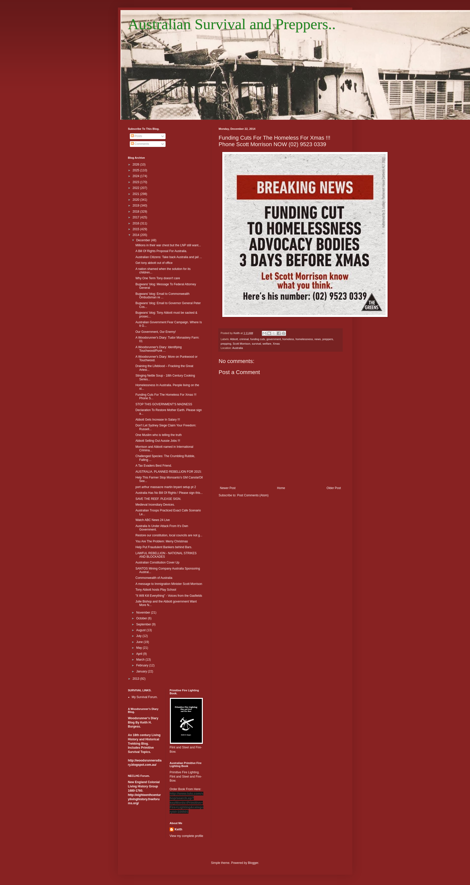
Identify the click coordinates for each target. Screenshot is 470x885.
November (143, 612)
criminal (244, 339)
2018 (136, 211)
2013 (136, 678)
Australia (237, 347)
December (143, 240)
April (139, 654)
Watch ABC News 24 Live (152, 520)
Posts (136, 136)
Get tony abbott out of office (153, 263)
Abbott (234, 339)
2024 (136, 176)
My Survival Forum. (145, 697)
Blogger (253, 863)
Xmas (276, 343)
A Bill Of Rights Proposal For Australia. (161, 251)
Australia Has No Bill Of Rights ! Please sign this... (169, 493)
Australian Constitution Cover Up (157, 562)
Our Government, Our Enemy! (155, 332)
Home (281, 488)
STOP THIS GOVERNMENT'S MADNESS (163, 404)
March (140, 659)
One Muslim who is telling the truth (158, 435)
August (141, 630)
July (139, 636)
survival (256, 343)
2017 (136, 217)
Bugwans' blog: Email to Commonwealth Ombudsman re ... (162, 295)
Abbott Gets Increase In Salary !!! (157, 419)
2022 (136, 188)
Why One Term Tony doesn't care (157, 278)
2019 (136, 205)
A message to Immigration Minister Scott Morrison (168, 584)
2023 (136, 182)
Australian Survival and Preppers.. (232, 24)
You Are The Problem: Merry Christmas (161, 541)
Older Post (334, 488)
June (139, 642)
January (142, 671)
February (142, 665)
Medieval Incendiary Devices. (155, 504)
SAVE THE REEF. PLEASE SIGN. (158, 499)
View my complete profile (186, 836)
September (144, 624)
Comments (140, 144)
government (273, 339)
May (139, 648)
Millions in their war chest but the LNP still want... (168, 245)
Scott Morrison (241, 343)
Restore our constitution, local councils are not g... (168, 535)
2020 (136, 200)
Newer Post (228, 488)
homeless (288, 339)
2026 (136, 164)
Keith (178, 829)
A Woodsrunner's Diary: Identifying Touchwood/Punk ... (158, 348)
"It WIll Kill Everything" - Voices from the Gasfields (168, 595)
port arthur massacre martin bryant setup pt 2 (165, 487)
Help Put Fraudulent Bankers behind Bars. (163, 547)
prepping (226, 343)
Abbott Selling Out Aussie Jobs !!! (157, 441)
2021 (136, 194)
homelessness (304, 339)
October (142, 618)
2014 (136, 235)
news (318, 339)
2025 (136, 170)
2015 (136, 229)
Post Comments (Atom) (253, 495)
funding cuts (257, 339)
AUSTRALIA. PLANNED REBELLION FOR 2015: (168, 471)
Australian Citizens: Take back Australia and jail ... (168, 257)
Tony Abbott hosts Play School (155, 589)
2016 (136, 223)
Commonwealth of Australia (153, 578)
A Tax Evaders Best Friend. (153, 465)
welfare (267, 343)
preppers (327, 339)
